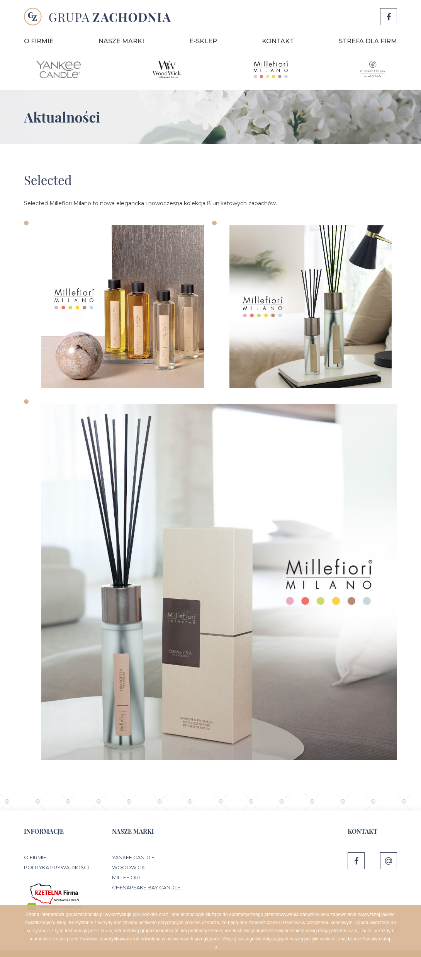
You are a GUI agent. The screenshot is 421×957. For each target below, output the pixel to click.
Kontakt (278, 41)
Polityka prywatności (56, 867)
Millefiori (126, 877)
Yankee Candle (133, 857)
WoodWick (128, 867)
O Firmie (39, 41)
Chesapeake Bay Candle (146, 887)
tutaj (385, 939)
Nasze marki (121, 41)
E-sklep (203, 41)
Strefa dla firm (368, 41)
